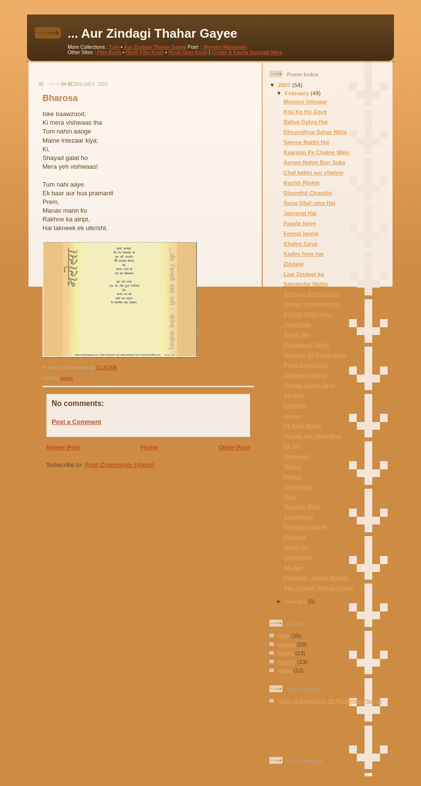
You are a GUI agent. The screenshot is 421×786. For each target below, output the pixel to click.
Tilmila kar (297, 324)
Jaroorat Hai (299, 213)
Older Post (234, 447)
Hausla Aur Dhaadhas (312, 436)
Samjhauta (297, 486)
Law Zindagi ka (303, 274)
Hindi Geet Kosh (188, 52)
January (296, 601)
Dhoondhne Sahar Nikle (315, 132)
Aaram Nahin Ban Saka (314, 162)
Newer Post (63, 447)
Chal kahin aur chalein (313, 172)
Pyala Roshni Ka (305, 365)
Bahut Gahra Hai (305, 121)
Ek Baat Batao (302, 425)
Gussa (292, 415)
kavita (286, 653)
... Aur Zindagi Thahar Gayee (153, 33)
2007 (285, 85)
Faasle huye (299, 223)
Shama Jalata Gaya (309, 385)
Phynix (292, 476)
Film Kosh (109, 52)
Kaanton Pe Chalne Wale (316, 152)
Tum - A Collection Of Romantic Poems (330, 701)
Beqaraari (296, 456)
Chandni (294, 405)
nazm (66, 378)
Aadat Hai (296, 334)
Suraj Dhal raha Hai (309, 203)
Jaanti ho (295, 547)
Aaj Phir (294, 395)
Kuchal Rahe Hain (307, 314)
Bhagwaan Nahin (306, 344)
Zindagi (293, 264)
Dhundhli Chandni (307, 192)
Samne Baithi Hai (306, 142)
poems (287, 661)
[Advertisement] (145, 76)
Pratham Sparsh (305, 527)
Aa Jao (292, 567)
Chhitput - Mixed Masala (315, 577)
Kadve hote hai (303, 253)
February (297, 93)
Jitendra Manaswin (224, 47)
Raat (289, 496)
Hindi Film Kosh (145, 52)
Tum (114, 47)
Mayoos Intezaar (305, 101)
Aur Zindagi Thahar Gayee (155, 47)
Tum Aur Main (302, 506)
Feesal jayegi (301, 233)
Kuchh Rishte (301, 182)
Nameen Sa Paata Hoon (315, 354)
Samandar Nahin (305, 283)
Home (149, 447)
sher (284, 635)
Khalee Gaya (300, 243)
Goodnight (297, 557)
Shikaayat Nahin (305, 375)
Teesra (292, 466)
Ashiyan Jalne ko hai (311, 294)
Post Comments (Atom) (119, 464)
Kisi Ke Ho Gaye (305, 111)
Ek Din (292, 446)
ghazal (286, 644)
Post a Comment (76, 421)
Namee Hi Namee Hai (311, 304)
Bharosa (60, 98)
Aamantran (298, 516)
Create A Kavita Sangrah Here (246, 52)
